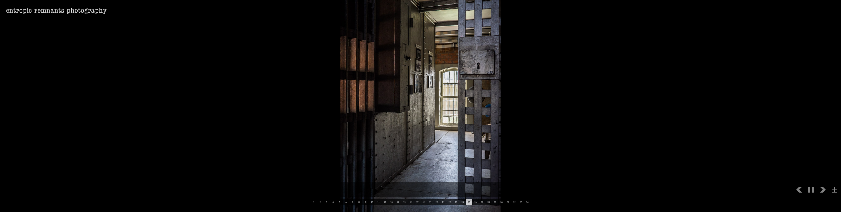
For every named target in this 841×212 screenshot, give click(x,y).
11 (378, 202)
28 (488, 202)
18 (424, 202)
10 (372, 202)
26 (475, 202)
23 (456, 202)
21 (443, 202)
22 (449, 202)
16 (411, 202)
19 (430, 202)
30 (501, 202)
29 (495, 202)
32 (514, 202)
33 (521, 202)
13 (391, 202)
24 (462, 202)
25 (469, 202)
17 (417, 202)
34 (527, 202)
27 (482, 202)
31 (508, 202)
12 (385, 202)
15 (404, 202)
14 (398, 202)
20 (437, 202)
